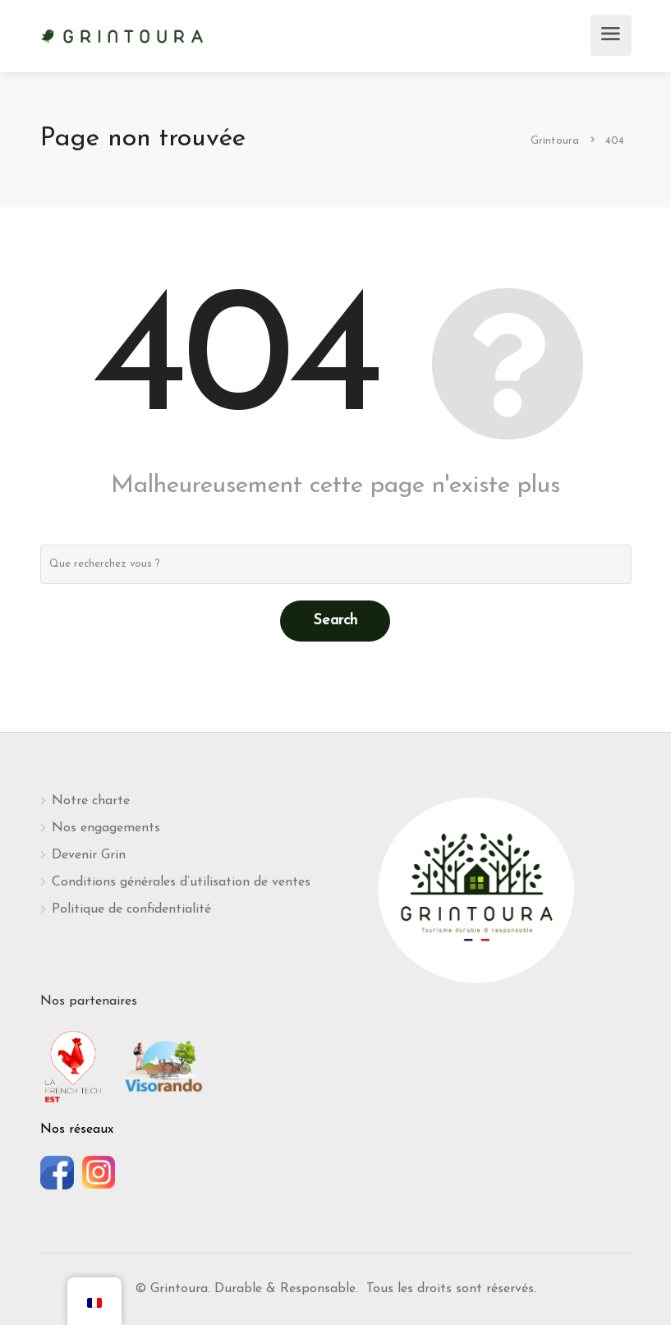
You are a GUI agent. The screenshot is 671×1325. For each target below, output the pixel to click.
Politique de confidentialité (131, 909)
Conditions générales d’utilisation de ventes (181, 882)
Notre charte (91, 800)
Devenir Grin (89, 855)
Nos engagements (106, 828)
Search (335, 620)
